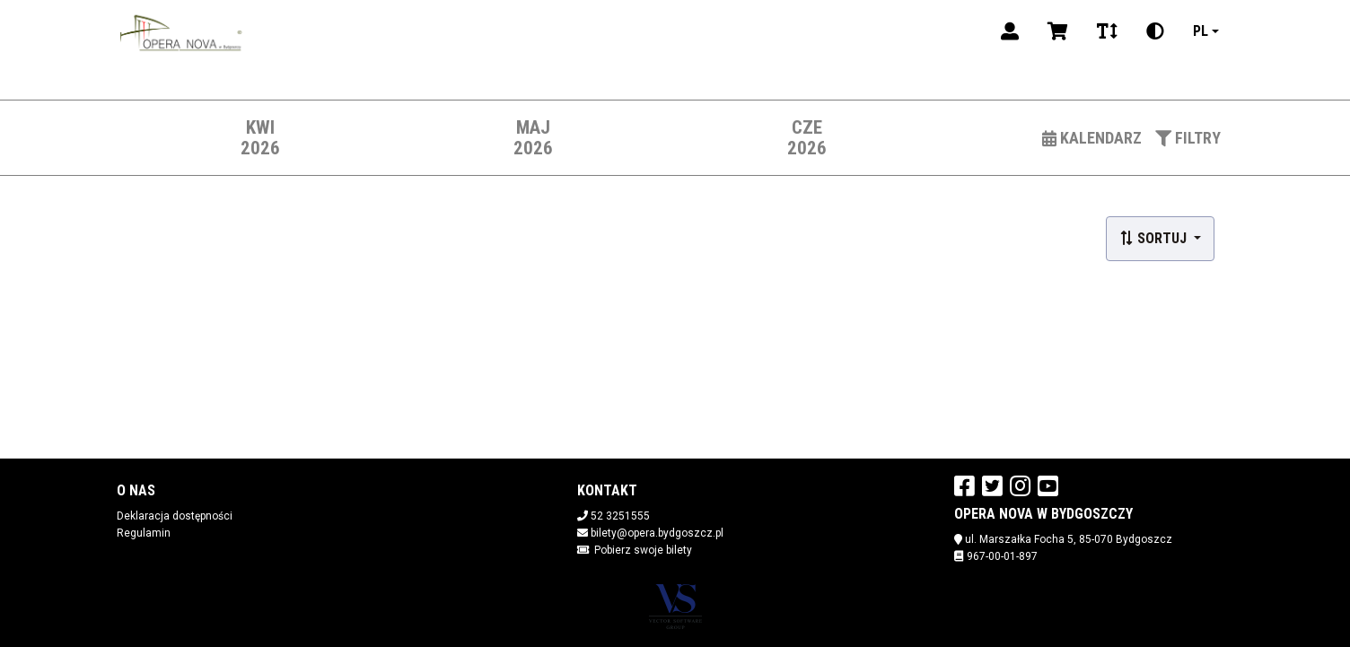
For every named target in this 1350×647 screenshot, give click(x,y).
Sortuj (1154, 238)
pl (1200, 30)
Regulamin (144, 533)
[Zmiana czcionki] (1107, 31)
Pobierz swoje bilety (643, 550)
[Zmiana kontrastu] (1155, 31)
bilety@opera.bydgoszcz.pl (657, 533)
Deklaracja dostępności (174, 516)
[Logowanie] (1009, 31)
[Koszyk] (1058, 31)
